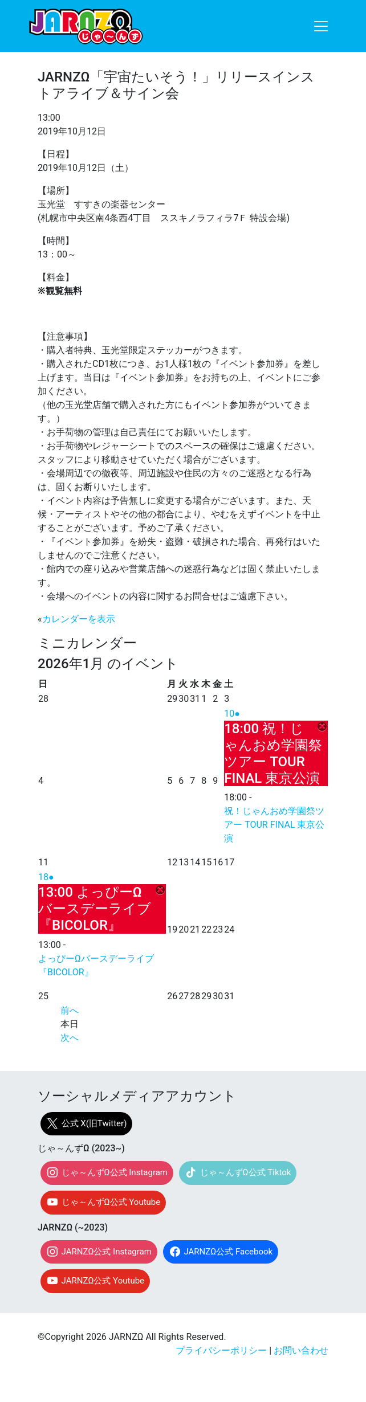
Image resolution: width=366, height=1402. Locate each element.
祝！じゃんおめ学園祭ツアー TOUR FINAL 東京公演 (274, 825)
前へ (69, 1010)
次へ (69, 1037)
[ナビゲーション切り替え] (321, 26)
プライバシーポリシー (221, 1350)
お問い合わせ (301, 1350)
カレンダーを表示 (78, 619)
